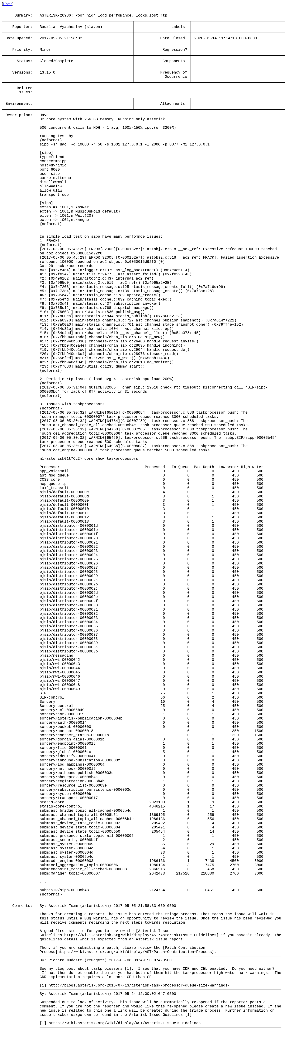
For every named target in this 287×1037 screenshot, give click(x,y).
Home (7, 4)
